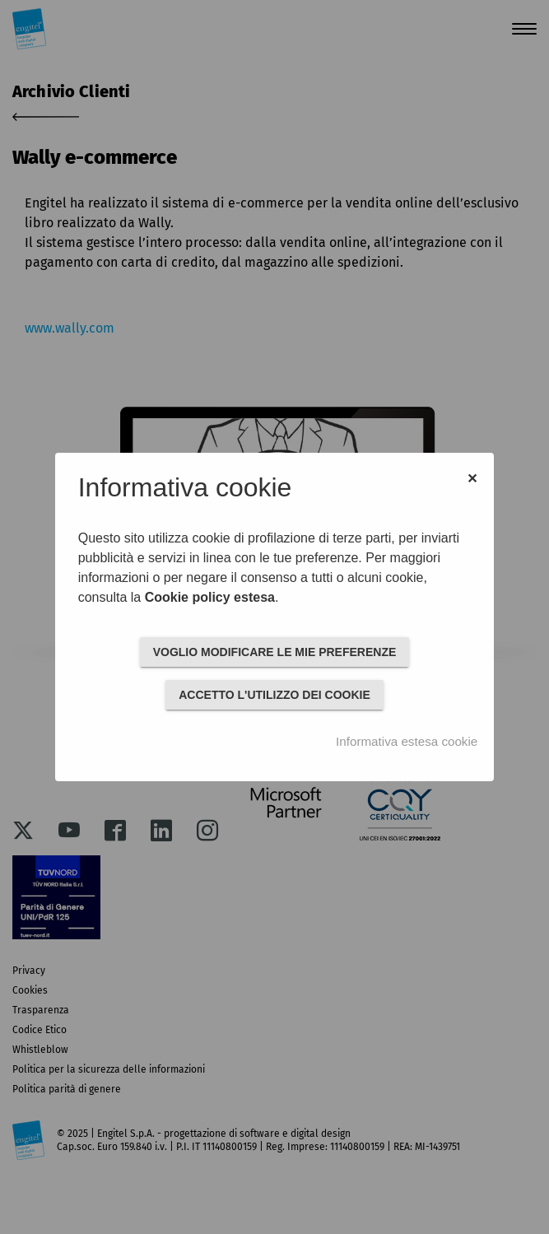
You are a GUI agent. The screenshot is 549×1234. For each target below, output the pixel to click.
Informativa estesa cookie (406, 741)
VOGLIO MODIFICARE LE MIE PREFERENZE (275, 652)
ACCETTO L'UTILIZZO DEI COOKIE (274, 694)
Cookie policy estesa (210, 597)
